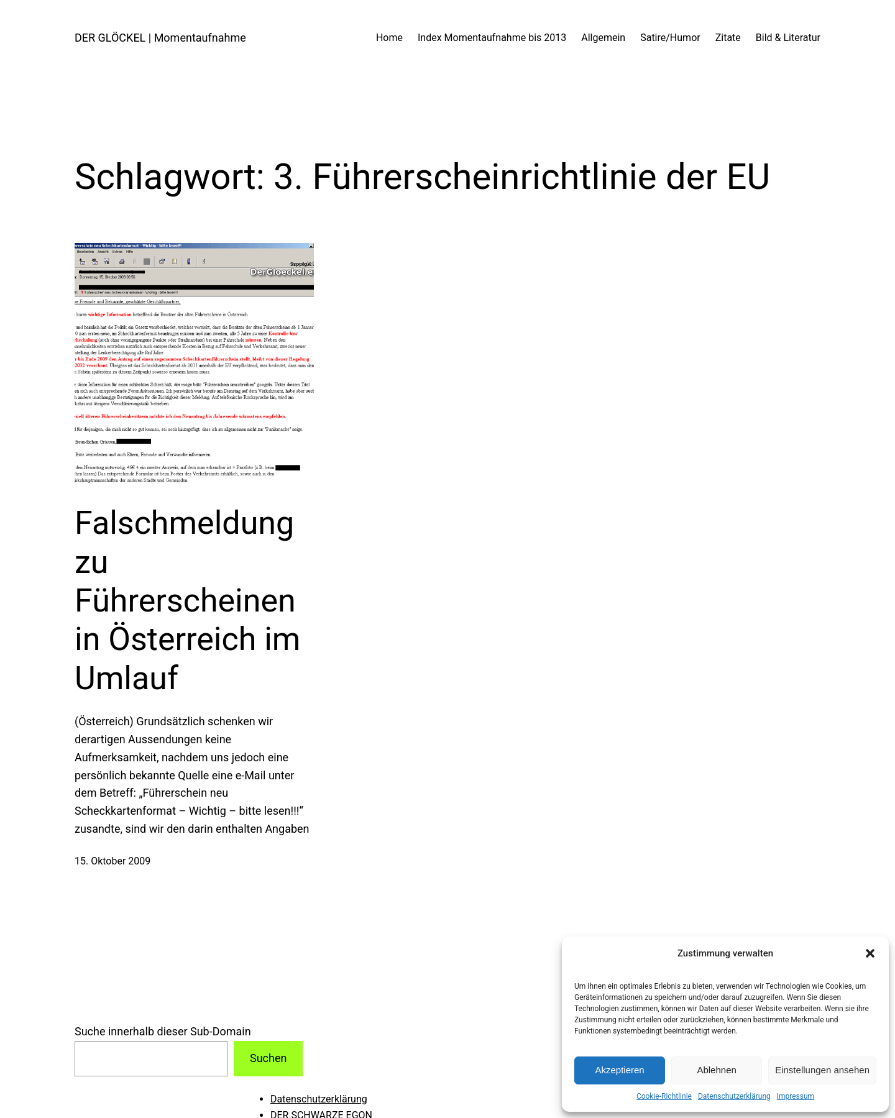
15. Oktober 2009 (112, 861)
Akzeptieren (619, 1070)
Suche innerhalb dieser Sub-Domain (163, 1031)
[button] (870, 953)
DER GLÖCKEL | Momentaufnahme (160, 37)
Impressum (795, 1096)
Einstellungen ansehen (822, 1070)
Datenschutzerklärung (734, 1096)
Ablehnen (716, 1070)
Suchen (268, 1058)
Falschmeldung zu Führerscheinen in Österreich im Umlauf (187, 600)
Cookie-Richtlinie (664, 1096)
